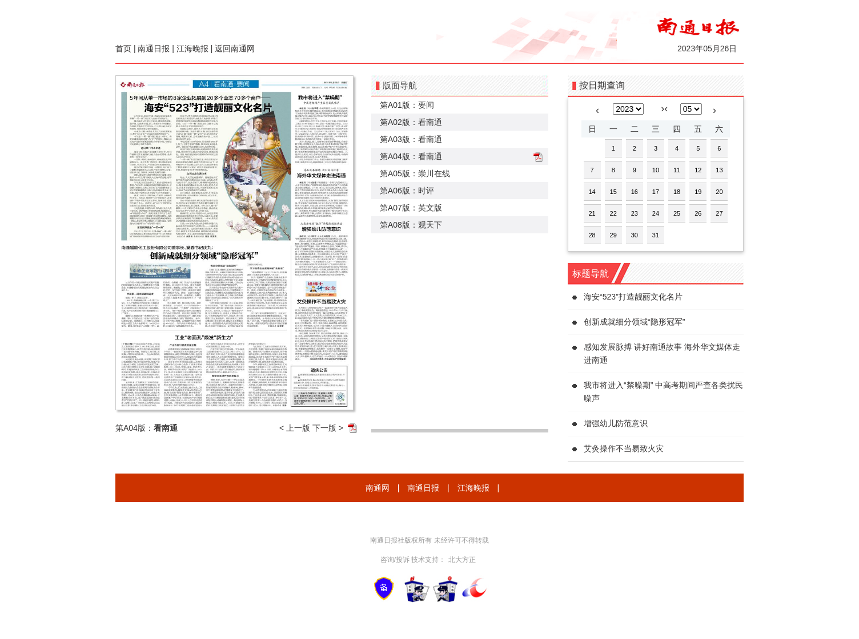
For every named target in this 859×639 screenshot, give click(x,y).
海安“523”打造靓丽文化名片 (633, 296)
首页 (123, 48)
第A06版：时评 (407, 190)
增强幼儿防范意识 (616, 423)
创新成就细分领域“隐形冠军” (634, 321)
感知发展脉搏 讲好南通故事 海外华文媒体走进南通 (662, 353)
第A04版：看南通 (411, 156)
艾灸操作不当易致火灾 (624, 448)
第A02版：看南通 (411, 122)
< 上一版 (294, 427)
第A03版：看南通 (411, 139)
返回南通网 (235, 48)
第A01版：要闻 (407, 105)
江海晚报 (192, 48)
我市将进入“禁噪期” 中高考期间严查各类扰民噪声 (663, 392)
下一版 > (327, 427)
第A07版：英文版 (411, 207)
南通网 (378, 487)
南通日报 (154, 48)
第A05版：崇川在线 (415, 173)
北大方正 (462, 560)
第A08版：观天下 (411, 224)
